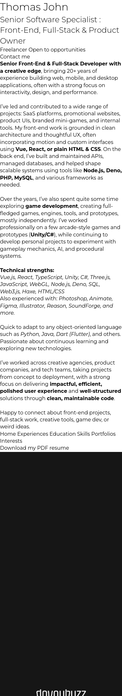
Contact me (15, 57)
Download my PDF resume (34, 448)
